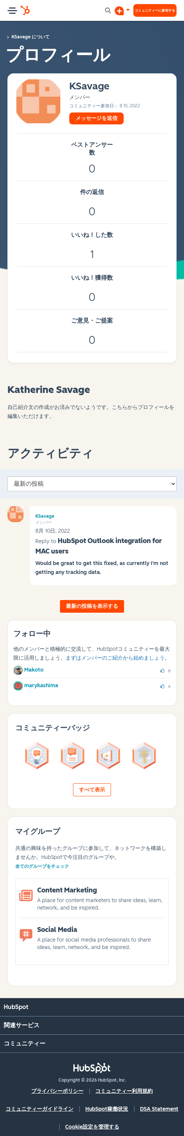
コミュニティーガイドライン (39, 1109)
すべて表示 (92, 790)
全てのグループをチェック (42, 866)
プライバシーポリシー (57, 1091)
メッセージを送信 (96, 118)
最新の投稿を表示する (92, 606)
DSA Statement (159, 1109)
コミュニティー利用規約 (124, 1091)
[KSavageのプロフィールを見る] (89, 87)
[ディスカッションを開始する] (122, 10)
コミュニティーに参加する (155, 10)
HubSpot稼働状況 (106, 1109)
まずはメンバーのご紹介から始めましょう (115, 658)
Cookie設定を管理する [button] (92, 1127)
